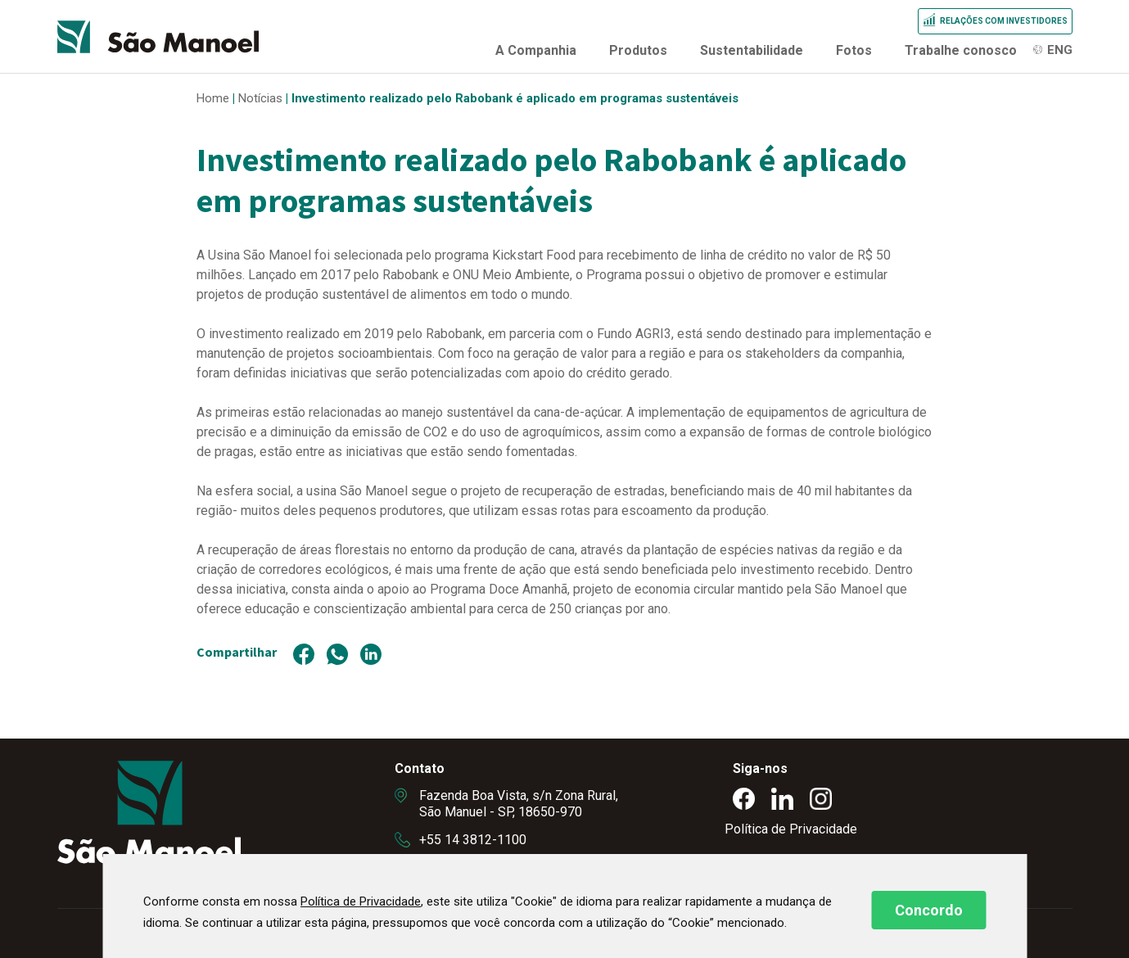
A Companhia (535, 50)
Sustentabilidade (751, 50)
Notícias (260, 98)
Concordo (929, 910)
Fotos (854, 50)
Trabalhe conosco (961, 50)
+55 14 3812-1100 (472, 839)
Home (212, 98)
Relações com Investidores (1004, 20)
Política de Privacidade (791, 829)
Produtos (638, 50)
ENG (1060, 50)
